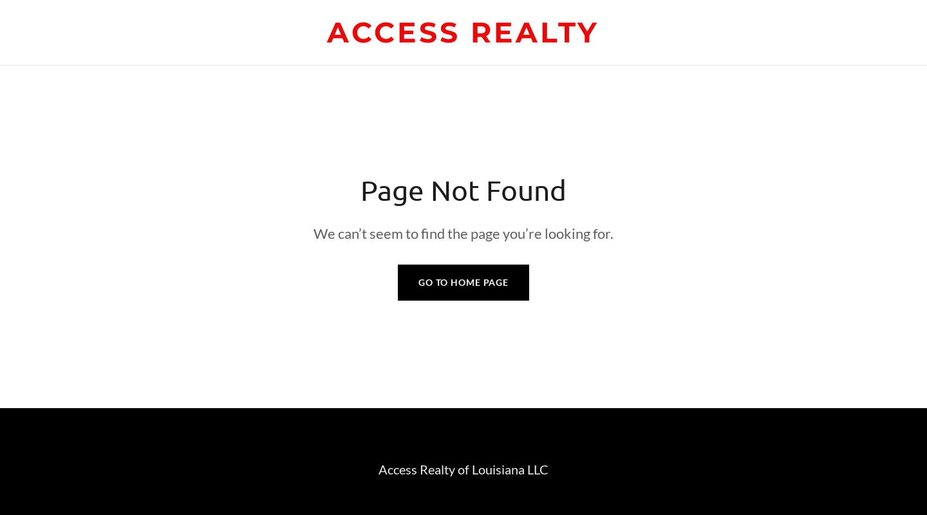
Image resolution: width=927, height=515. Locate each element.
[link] (463, 38)
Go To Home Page (463, 282)
